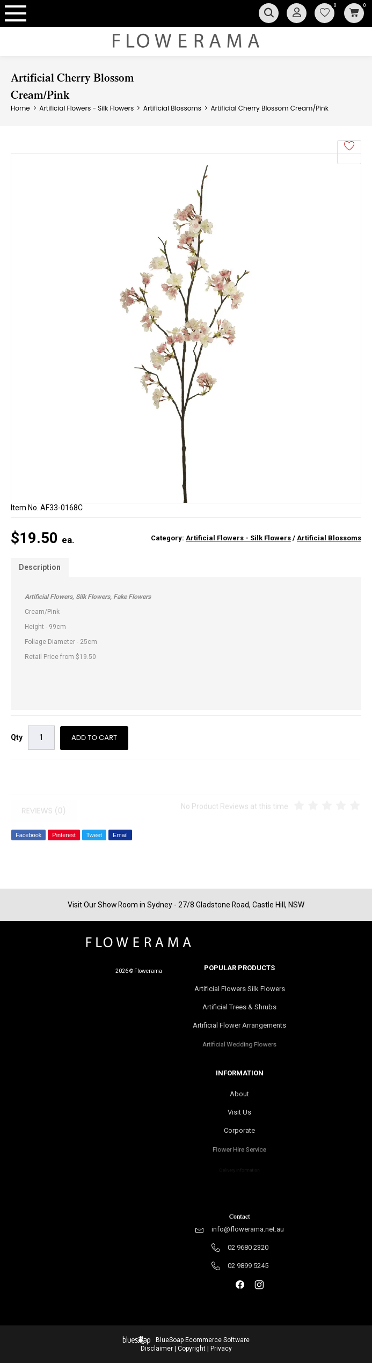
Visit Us (239, 1113)
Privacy (221, 1348)
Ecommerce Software (217, 1340)
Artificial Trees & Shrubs (239, 1008)
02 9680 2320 (248, 1247)
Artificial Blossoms (329, 538)
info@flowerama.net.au (247, 1229)
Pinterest (63, 835)
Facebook (28, 835)
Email (120, 835)
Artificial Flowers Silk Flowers (239, 989)
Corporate (239, 1134)
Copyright (192, 1348)
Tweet (94, 835)
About (239, 1094)
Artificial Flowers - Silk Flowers (238, 538)
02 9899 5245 (248, 1266)
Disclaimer (157, 1348)
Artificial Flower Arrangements (239, 1028)
